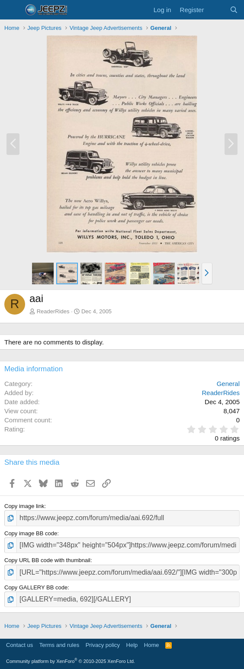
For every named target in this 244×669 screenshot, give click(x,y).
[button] (207, 273)
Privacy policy (103, 645)
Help (132, 645)
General (228, 383)
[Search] (233, 10)
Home (151, 645)
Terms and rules (59, 645)
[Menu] (12, 10)
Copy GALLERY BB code (35, 587)
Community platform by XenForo (70, 661)
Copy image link (24, 506)
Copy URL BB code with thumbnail (47, 560)
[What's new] (216, 10)
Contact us (19, 645)
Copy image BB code (30, 533)
